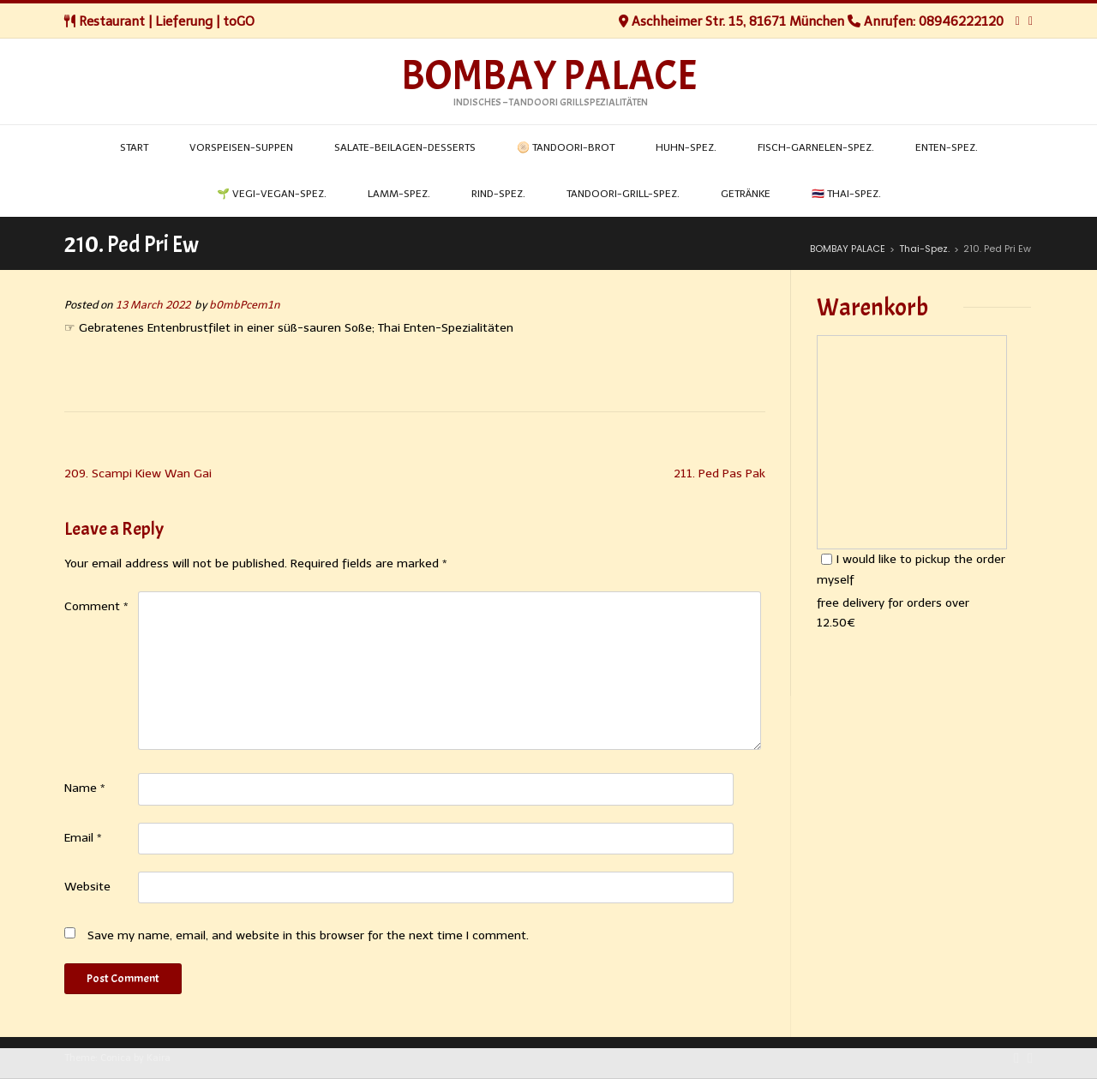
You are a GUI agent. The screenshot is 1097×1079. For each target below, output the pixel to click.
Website (87, 886)
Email (83, 837)
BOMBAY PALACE (549, 76)
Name (84, 788)
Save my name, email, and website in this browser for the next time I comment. (308, 935)
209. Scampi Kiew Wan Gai (138, 473)
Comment (96, 606)
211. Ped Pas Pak (719, 473)
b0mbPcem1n (244, 304)
